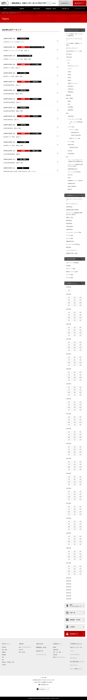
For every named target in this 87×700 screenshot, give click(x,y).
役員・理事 (4, 649)
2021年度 (68, 354)
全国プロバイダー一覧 (76, 647)
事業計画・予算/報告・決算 (8, 662)
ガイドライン (73, 658)
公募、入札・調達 (57, 652)
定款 (3, 659)
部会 (67, 113)
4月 (69, 290)
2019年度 (68, 383)
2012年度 (68, 488)
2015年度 (68, 443)
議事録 (54, 647)
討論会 (69, 71)
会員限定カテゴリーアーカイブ (75, 195)
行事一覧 (21, 649)
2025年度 (68, 294)
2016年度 (68, 428)
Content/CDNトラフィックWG (74, 51)
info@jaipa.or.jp (44, 684)
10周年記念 (70, 89)
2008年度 (68, 548)
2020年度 (68, 369)
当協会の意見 (36, 8)
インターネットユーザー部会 (75, 119)
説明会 (69, 74)
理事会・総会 (69, 217)
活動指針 (4, 652)
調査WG (70, 189)
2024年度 (68, 309)
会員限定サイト (57, 643)
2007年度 (68, 563)
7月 (69, 300)
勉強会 (69, 80)
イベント (68, 60)
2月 (75, 305)
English (54, 3)
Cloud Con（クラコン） (74, 66)
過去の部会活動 (71, 259)
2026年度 (68, 287)
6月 (80, 297)
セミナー (70, 68)
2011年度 (68, 503)
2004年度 (68, 587)
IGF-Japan (69, 54)
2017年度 (68, 413)
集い (69, 63)
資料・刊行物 (22, 652)
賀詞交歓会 (70, 86)
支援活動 (55, 654)
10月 (69, 302)
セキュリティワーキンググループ (74, 39)
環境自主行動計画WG (76, 135)
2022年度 (68, 339)
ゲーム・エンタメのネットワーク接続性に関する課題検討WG (75, 160)
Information (69, 57)
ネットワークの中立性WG (74, 172)
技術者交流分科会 (74, 147)
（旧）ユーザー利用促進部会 (75, 122)
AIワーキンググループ (72, 48)
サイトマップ (73, 665)
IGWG (69, 177)
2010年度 (68, 518)
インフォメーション (80, 8)
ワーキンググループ (71, 250)
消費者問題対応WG (72, 169)
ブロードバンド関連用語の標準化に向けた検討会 (75, 165)
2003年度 (68, 590)
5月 (75, 297)
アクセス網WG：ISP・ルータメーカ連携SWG (74, 34)
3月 (80, 305)
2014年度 (68, 458)
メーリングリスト (75, 654)
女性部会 (70, 150)
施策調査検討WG (75, 132)
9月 (80, 300)
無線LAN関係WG (72, 186)
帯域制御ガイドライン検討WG (75, 180)
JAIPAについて (7, 8)
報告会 (69, 77)
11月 (75, 302)
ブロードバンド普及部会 (72, 262)
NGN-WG (70, 174)
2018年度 (68, 398)
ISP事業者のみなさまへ (76, 643)
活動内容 (22, 8)
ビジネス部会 (69, 277)
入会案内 (4, 664)
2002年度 (68, 592)
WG (67, 157)
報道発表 (68, 95)
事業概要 (4, 654)
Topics (7, 13)
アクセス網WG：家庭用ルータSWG (74, 44)
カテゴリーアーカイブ (73, 30)
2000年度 (68, 598)
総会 (69, 104)
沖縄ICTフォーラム (72, 83)
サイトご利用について (76, 668)
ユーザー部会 (69, 274)
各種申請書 (55, 649)
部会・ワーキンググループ (25, 647)
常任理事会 (70, 107)
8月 (75, 300)
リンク (72, 651)
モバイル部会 (71, 141)
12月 (80, 302)
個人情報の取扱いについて (77, 661)
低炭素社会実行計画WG (72, 209)
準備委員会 (70, 92)
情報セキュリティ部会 (75, 138)
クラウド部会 (71, 126)
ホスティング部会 (74, 129)
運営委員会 (70, 110)
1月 (69, 305)
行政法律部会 (71, 153)
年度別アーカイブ (71, 283)
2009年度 (68, 533)
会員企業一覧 (65, 8)
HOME (3, 13)
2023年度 (68, 324)
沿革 (3, 657)
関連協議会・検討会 (51, 8)
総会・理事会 (69, 98)
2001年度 (68, 595)
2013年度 (68, 473)
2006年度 (68, 581)
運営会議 (68, 247)
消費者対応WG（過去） (72, 253)
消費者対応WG (71, 183)
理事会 (69, 101)
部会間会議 (69, 223)
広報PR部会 (71, 116)
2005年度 (68, 584)
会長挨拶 (4, 647)
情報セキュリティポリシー (59, 657)
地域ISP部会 (71, 144)
